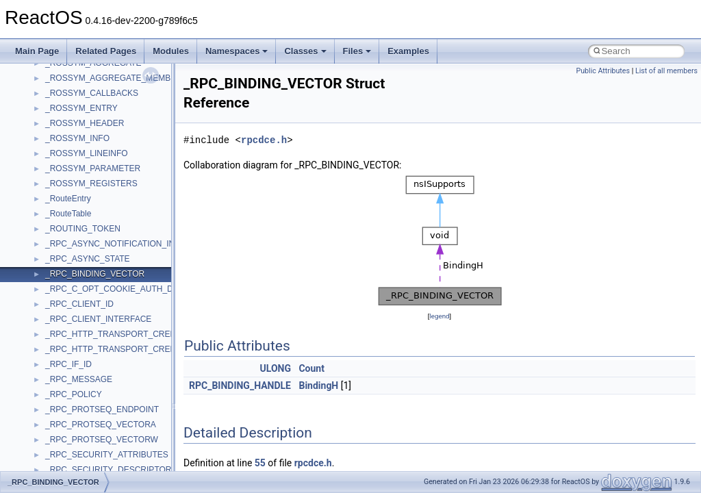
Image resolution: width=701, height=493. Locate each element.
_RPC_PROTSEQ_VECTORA (100, 424)
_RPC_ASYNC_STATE (87, 259)
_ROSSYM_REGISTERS (91, 183)
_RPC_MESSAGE (78, 379)
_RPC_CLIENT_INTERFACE (98, 319)
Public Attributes (603, 70)
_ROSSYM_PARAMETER (92, 168)
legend (439, 316)
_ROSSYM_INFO (77, 138)
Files (357, 51)
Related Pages (105, 51)
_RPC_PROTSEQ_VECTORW (101, 439)
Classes (305, 51)
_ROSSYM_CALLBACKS (91, 93)
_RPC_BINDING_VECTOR (94, 274)
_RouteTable (68, 213)
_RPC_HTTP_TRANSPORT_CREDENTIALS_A (132, 334)
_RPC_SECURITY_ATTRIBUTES (106, 454)
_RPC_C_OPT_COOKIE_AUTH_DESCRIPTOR (133, 289)
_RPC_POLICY (73, 394)
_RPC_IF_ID (68, 364)
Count (311, 368)
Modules (171, 51)
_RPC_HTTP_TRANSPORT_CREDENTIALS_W (133, 349)
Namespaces (236, 51)
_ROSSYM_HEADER (84, 123)
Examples (408, 51)
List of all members (666, 70)
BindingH (318, 385)
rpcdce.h (264, 140)
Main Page (37, 51)
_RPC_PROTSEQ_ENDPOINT (102, 409)
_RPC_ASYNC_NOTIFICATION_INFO (115, 244)
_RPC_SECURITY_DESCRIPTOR (108, 470)
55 (260, 462)
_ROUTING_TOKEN (82, 228)
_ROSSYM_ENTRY (81, 108)
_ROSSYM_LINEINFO (86, 153)
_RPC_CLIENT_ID (79, 304)
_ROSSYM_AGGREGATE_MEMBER (113, 78)
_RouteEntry (68, 198)
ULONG (275, 368)
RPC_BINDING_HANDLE (240, 385)
